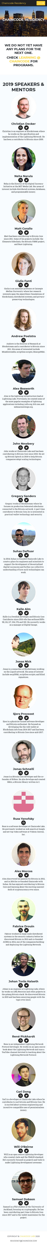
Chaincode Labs (27, 1236)
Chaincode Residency (14, 3)
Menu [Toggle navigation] (41, 3)
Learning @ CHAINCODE (24, 59)
